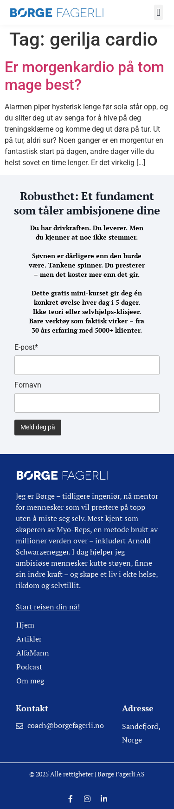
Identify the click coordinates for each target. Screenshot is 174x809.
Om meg (30, 680)
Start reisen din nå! (48, 607)
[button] (158, 12)
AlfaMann (32, 653)
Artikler (29, 639)
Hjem (25, 625)
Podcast (29, 667)
